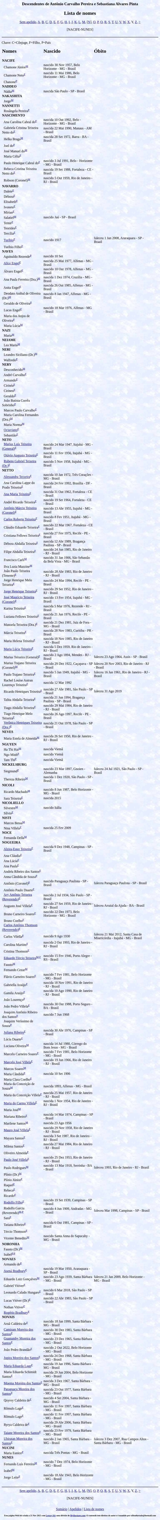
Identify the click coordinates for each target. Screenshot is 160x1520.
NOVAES (9, 1259)
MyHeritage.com (77, 1515)
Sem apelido (28, 22)
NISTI (6, 818)
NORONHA (11, 1244)
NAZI (6, 330)
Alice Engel (11, 263)
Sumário (61, 1509)
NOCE (7, 832)
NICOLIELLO (13, 803)
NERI (6, 349)
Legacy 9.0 (50, 1515)
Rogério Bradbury (16, 1312)
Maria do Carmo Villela (19, 1103)
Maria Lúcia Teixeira (18, 649)
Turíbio (9, 240)
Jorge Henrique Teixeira (20, 591)
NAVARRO (10, 186)
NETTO (8, 470)
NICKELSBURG (14, 764)
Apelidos (75, 1509)
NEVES (7, 732)
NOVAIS (8, 1317)
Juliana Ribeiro (14, 1032)
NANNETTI (11, 106)
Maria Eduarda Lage (17, 1366)
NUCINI (8, 1448)
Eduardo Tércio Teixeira (20, 958)
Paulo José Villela (16, 1159)
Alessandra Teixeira (17, 477)
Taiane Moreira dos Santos (21, 1433)
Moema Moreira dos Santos (22, 1383)
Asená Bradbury (14, 1271)
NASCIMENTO (13, 115)
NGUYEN (9, 744)
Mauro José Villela (16, 1130)
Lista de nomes (94, 1509)
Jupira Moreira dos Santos (21, 1358)
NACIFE (8, 60)
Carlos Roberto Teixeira (20, 519)
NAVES (7, 251)
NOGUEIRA (11, 842)
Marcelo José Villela (17, 1062)
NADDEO (9, 86)
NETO (6, 439)
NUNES (7, 1457)
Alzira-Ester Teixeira (17, 849)
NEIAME (9, 340)
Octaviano (11, 430)
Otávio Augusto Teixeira (20, 455)
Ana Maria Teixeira (17, 494)
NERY (6, 364)
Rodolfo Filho (13, 1202)
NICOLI (8, 785)
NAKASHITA (12, 96)
